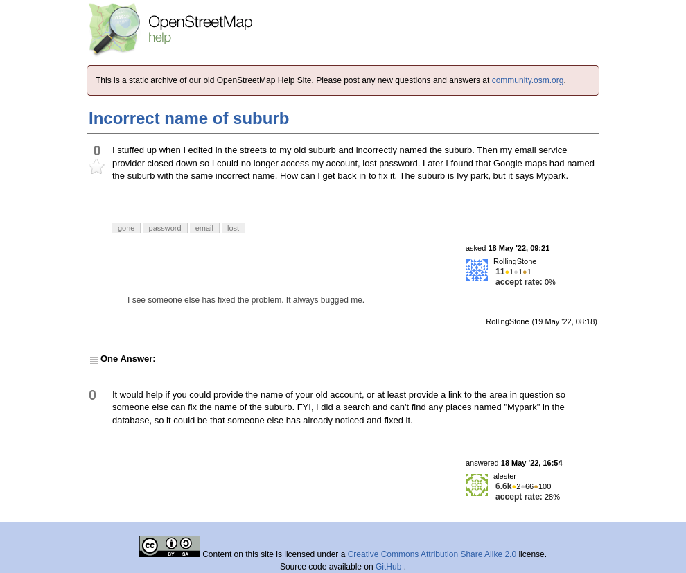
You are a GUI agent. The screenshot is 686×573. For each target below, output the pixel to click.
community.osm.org (528, 80)
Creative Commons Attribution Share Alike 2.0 (432, 554)
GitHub (390, 567)
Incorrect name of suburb (189, 118)
